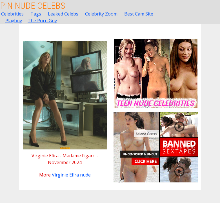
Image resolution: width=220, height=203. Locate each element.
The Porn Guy (42, 20)
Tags (35, 14)
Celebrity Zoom (101, 14)
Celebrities (12, 14)
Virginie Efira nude (71, 175)
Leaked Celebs (63, 14)
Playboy (13, 20)
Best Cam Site (138, 14)
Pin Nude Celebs (32, 5)
